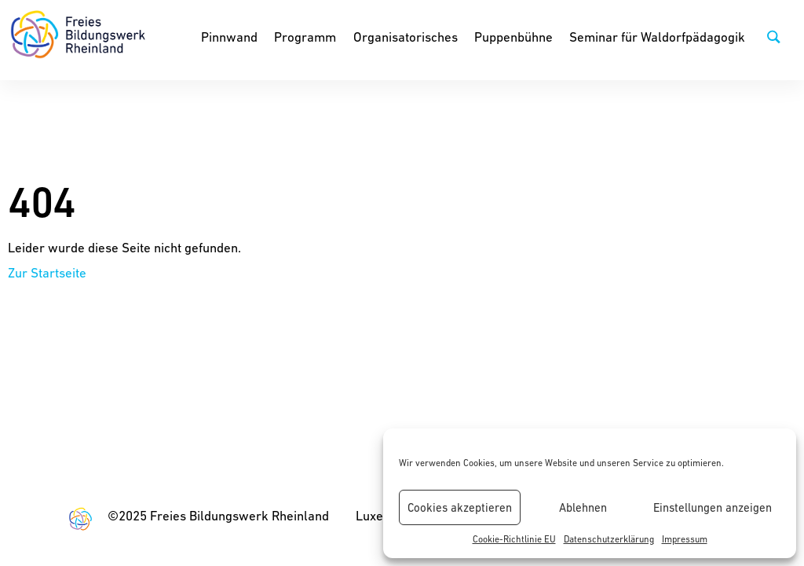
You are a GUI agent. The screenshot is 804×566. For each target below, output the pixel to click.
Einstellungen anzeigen (712, 507)
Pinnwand (229, 37)
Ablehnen (583, 507)
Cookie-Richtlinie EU (514, 539)
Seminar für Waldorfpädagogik (657, 37)
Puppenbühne (513, 37)
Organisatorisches (405, 37)
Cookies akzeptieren (459, 507)
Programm (305, 37)
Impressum (684, 539)
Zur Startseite (47, 273)
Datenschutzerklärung (609, 539)
